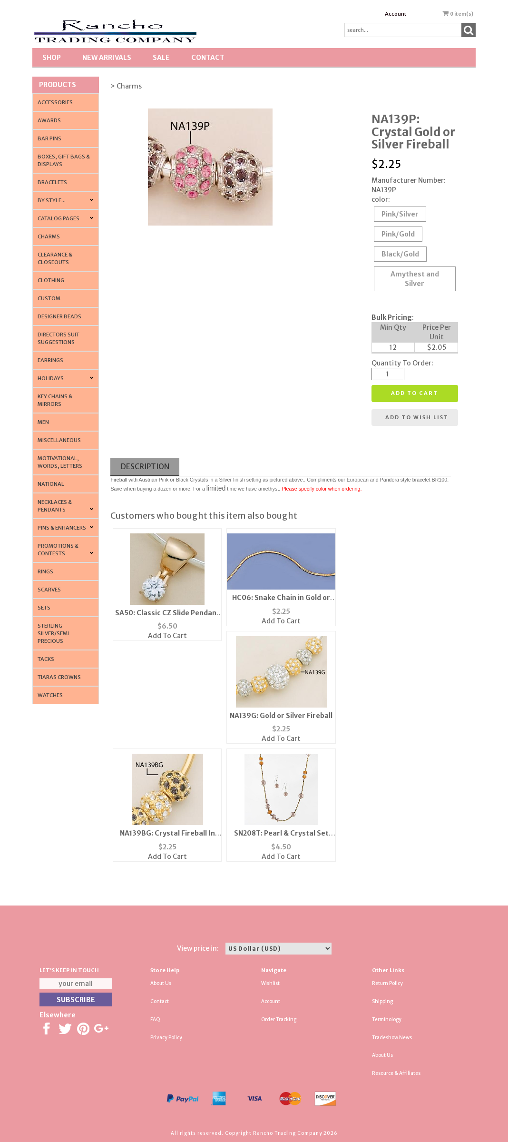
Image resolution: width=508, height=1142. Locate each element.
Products (57, 84)
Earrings (50, 360)
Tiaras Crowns (59, 677)
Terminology (386, 1019)
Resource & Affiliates (396, 1073)
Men (43, 422)
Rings (45, 571)
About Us (160, 983)
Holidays (51, 378)
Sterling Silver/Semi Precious (53, 633)
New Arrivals (106, 57)
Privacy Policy (166, 1037)
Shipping (382, 1001)
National (51, 484)
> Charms (126, 86)
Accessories (55, 102)
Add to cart (414, 393)
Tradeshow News (392, 1037)
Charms (49, 236)
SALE (161, 57)
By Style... (52, 200)
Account (395, 13)
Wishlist (270, 983)
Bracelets (52, 182)
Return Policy (387, 983)
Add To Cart (167, 635)
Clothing (51, 280)
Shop (51, 57)
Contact (208, 57)
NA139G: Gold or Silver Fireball (281, 715)
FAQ (155, 1019)
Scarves (49, 589)
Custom (49, 298)
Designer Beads (59, 316)
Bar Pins (49, 138)
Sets (44, 607)
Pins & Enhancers (62, 527)
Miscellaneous (59, 440)
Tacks (46, 659)
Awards (49, 120)
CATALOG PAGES (58, 218)
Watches (50, 695)
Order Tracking (278, 1019)
